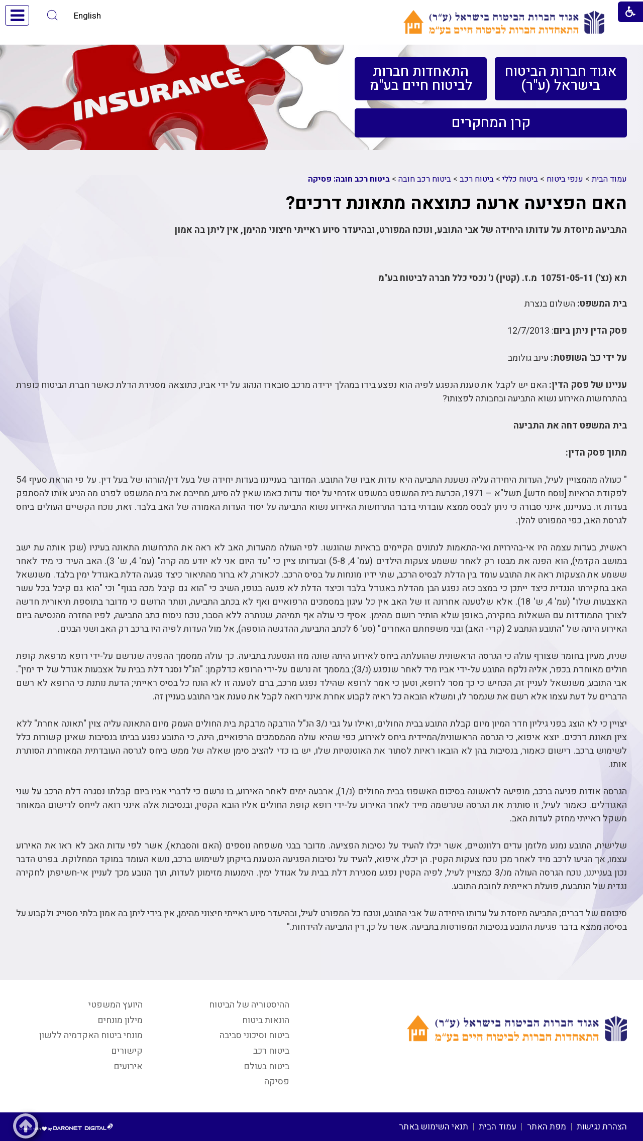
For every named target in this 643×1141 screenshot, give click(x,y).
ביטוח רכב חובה (424, 179)
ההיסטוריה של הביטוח (249, 1005)
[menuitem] (561, 78)
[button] (52, 15)
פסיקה (276, 1081)
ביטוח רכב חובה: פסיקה (349, 179)
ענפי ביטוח (565, 179)
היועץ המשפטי (115, 1005)
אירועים (128, 1066)
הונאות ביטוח (265, 1020)
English (87, 16)
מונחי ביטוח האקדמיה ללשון (91, 1035)
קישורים (127, 1051)
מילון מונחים (120, 1020)
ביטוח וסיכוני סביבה (254, 1035)
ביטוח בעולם (266, 1066)
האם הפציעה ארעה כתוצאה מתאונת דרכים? (456, 203)
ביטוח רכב (477, 179)
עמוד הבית (609, 179)
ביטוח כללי (520, 179)
